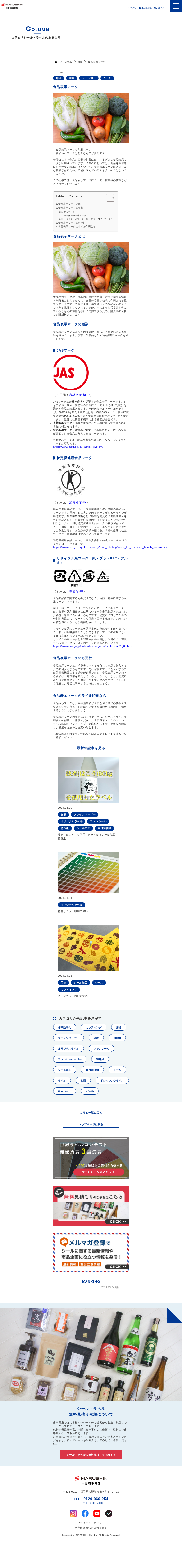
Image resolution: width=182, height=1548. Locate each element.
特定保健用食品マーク (75, 215)
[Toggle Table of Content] (108, 198)
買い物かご (159, 8)
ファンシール (101, 1048)
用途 (118, 1027)
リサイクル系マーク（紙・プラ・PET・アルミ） (88, 219)
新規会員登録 (145, 8)
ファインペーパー (68, 1038)
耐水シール (64, 1091)
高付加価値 (92, 1070)
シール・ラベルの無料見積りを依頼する (91, 1454)
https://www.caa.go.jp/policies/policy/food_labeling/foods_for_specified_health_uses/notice (110, 547)
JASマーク (69, 212)
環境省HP (76, 591)
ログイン (131, 8)
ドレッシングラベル (112, 1080)
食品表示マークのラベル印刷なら (77, 226)
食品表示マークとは (69, 203)
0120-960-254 (91, 1500)
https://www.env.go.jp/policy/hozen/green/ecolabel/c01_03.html (93, 646)
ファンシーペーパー (70, 1059)
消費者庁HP (78, 502)
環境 (96, 1038)
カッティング (93, 1027)
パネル (90, 1091)
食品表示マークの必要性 (72, 222)
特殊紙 (100, 1059)
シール (117, 1070)
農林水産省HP (79, 395)
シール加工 (64, 1070)
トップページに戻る (91, 1124)
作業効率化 (64, 1027)
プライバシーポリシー (91, 1523)
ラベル (62, 1080)
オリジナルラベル (68, 1048)
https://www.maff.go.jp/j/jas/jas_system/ (78, 446)
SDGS (117, 1038)
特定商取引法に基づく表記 (91, 1528)
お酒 (83, 1080)
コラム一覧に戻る (91, 1112)
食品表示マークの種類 (70, 207)
